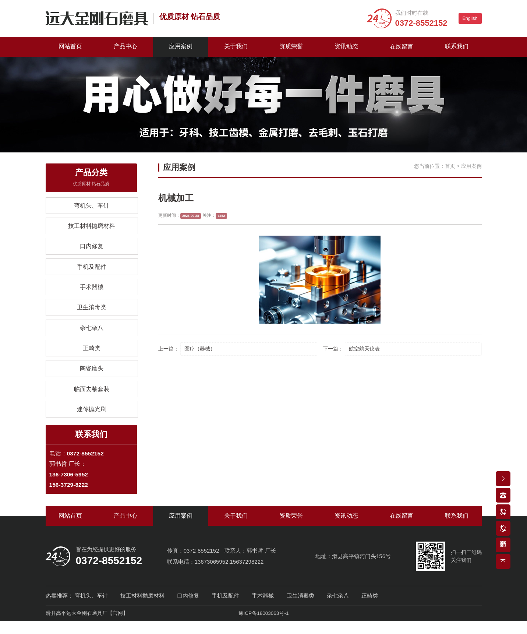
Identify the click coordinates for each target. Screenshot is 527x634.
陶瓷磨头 (91, 378)
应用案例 (180, 46)
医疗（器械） (199, 349)
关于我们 (236, 46)
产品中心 (125, 46)
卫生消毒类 (91, 314)
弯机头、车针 (91, 207)
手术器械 (91, 292)
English (470, 18)
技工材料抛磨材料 (91, 228)
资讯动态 (346, 46)
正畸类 (91, 356)
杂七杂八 (91, 335)
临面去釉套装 (91, 399)
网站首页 (70, 46)
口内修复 (91, 250)
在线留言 (401, 46)
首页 (450, 166)
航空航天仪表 (364, 349)
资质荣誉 (291, 46)
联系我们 (456, 46)
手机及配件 (91, 271)
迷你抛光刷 (91, 421)
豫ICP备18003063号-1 (263, 626)
